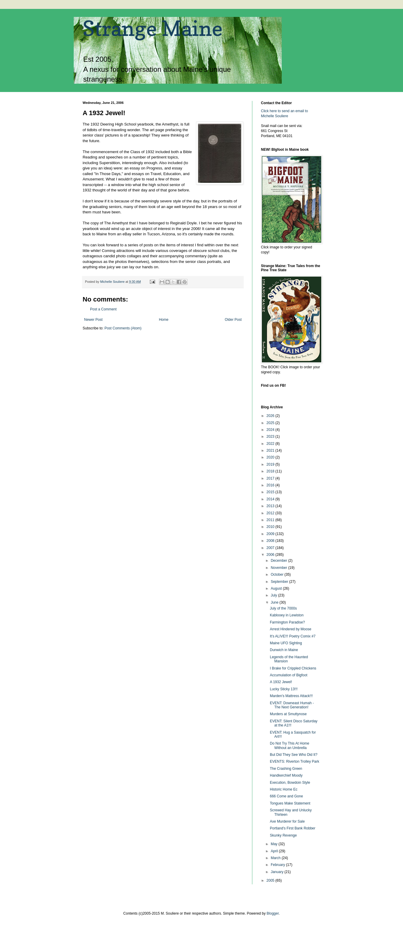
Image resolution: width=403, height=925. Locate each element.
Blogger (273, 913)
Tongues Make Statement (290, 803)
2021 (271, 450)
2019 (271, 464)
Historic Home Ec (283, 789)
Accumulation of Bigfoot (288, 675)
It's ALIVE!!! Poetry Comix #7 (293, 636)
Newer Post (93, 320)
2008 (271, 541)
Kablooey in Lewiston (286, 615)
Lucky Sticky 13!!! (283, 689)
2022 (271, 444)
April (275, 851)
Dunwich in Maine (284, 650)
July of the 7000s (283, 608)
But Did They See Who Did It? (293, 755)
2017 (271, 478)
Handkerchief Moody (286, 775)
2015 (271, 492)
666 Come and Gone (286, 796)
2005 (271, 880)
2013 (271, 506)
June (275, 602)
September (280, 582)
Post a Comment (103, 309)
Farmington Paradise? (287, 622)
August (277, 588)
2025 (271, 423)
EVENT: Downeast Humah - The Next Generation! (292, 705)
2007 (271, 548)
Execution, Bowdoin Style (290, 782)
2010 (271, 527)
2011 (271, 520)
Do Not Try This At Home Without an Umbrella (289, 745)
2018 (271, 471)
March (276, 858)
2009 (271, 534)
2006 (271, 555)
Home (164, 320)
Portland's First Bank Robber (292, 828)
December (279, 561)
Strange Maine (153, 28)
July (274, 595)
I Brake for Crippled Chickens (293, 668)
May (274, 844)
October (277, 574)
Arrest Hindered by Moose (290, 629)
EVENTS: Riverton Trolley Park (294, 761)
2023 (271, 436)
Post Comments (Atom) (122, 328)
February (278, 865)
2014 (271, 499)
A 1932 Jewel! (281, 682)
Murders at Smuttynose (288, 714)
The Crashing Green (286, 769)
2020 (271, 457)
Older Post (233, 320)
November (279, 568)
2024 (271, 430)
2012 (271, 513)
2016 (271, 485)
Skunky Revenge (283, 835)
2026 (271, 416)
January (277, 872)
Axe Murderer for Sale (287, 821)
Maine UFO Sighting (286, 643)
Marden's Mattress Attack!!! (291, 696)
